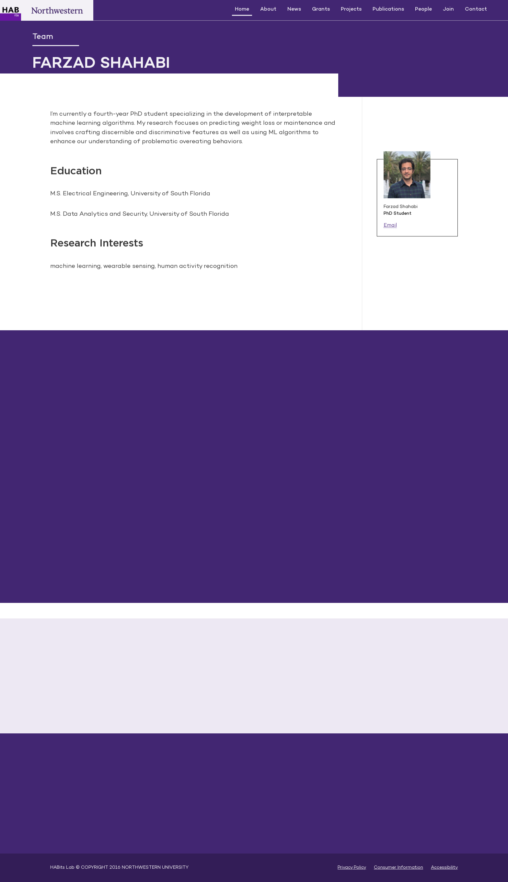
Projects (351, 9)
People (423, 9)
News (294, 9)
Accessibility (444, 867)
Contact (476, 9)
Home (242, 9)
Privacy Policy (352, 867)
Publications (388, 9)
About (268, 9)
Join (448, 9)
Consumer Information (398, 867)
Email (390, 226)
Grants (321, 9)
